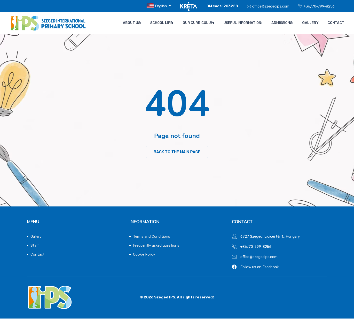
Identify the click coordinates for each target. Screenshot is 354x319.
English (157, 5)
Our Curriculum (201, 23)
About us (136, 23)
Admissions (285, 23)
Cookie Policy (144, 255)
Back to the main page (177, 152)
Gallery (313, 23)
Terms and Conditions (151, 237)
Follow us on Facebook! (259, 267)
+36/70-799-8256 (319, 6)
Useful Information (245, 23)
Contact (335, 23)
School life (165, 23)
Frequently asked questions (156, 246)
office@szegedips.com (270, 6)
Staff (35, 246)
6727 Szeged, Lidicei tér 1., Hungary (270, 237)
